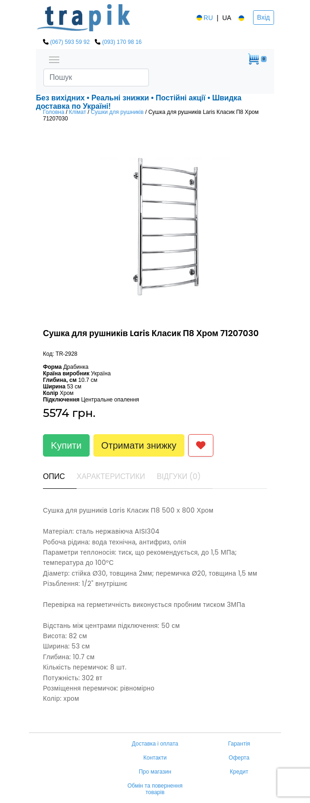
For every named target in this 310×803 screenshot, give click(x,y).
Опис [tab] (54, 476)
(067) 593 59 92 (70, 42)
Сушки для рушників (117, 112)
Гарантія (239, 743)
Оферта (239, 757)
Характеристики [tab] (111, 476)
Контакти (155, 757)
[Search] (96, 77)
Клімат (77, 112)
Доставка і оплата (155, 743)
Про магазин (155, 771)
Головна (53, 112)
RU (204, 17)
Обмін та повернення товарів (155, 789)
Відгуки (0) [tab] (179, 476)
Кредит (239, 771)
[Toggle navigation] (54, 59)
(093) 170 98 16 (122, 42)
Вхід (263, 17)
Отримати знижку (138, 445)
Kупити (66, 445)
